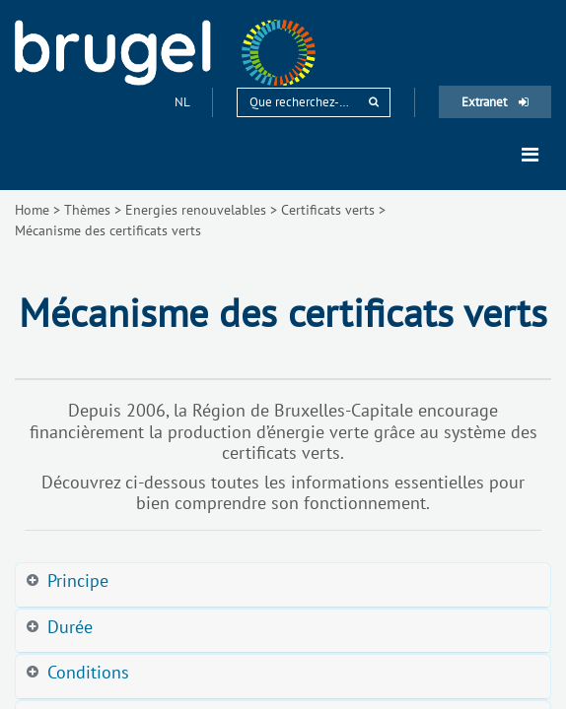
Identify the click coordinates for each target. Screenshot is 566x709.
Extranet (495, 102)
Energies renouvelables (195, 210)
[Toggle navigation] (530, 154)
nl (183, 102)
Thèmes (87, 210)
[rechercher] (373, 102)
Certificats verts (328, 210)
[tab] (283, 585)
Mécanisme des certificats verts (108, 230)
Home (32, 210)
